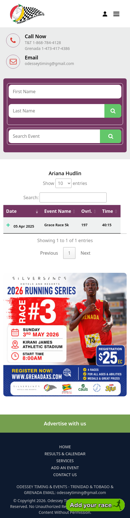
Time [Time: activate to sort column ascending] (107, 211)
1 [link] (69, 253)
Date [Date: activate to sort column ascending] (11, 211)
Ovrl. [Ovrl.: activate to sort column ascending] (86, 211)
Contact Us (65, 474)
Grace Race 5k (56, 224)
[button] (116, 13)
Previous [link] (49, 253)
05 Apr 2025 (24, 226)
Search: (65, 197)
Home (65, 446)
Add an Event (65, 467)
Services (64, 460)
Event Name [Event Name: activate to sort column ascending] (57, 211)
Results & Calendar (65, 453)
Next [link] (85, 253)
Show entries (65, 183)
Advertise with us (65, 423)
